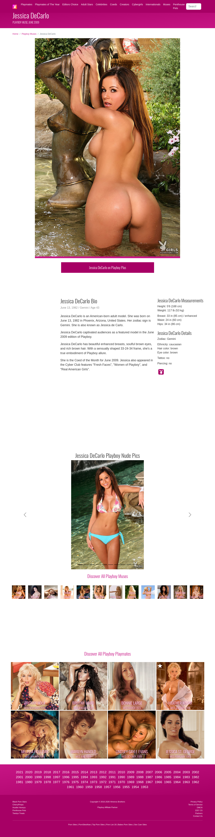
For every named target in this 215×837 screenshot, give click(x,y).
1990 (121, 777)
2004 (177, 772)
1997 (56, 777)
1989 (130, 777)
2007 (149, 772)
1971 (112, 782)
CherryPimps (18, 805)
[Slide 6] (110, 565)
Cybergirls (137, 4)
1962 (195, 782)
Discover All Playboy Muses (107, 576)
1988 (140, 777)
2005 (167, 772)
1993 (93, 777)
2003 (186, 772)
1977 (56, 782)
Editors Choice (70, 4)
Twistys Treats (19, 813)
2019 (38, 772)
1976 (65, 782)
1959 (89, 787)
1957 (107, 787)
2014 (84, 772)
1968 (140, 782)
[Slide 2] (86, 565)
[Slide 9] (129, 565)
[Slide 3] (92, 565)
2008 (140, 772)
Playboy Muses (29, 34)
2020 (29, 772)
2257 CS (199, 810)
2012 (103, 772)
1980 (29, 782)
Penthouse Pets (179, 6)
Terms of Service (195, 805)
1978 (47, 782)
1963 (186, 782)
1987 (149, 777)
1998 (47, 777)
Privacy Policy (197, 802)
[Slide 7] (116, 565)
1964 (177, 782)
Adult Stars (87, 4)
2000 (29, 777)
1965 (167, 782)
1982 (195, 777)
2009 (130, 772)
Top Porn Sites (98, 825)
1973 (93, 782)
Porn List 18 (111, 825)
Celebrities (101, 4)
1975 (75, 782)
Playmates (26, 4)
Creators (124, 4)
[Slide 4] (98, 565)
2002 (195, 772)
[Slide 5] (104, 565)
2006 (158, 772)
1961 (70, 787)
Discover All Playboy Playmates (107, 653)
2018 (47, 772)
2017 (56, 772)
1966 (158, 782)
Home (15, 34)
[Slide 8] (122, 565)
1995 (75, 777)
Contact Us (197, 816)
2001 (19, 777)
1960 (79, 787)
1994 (84, 777)
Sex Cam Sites (140, 825)
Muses (166, 4)
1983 (186, 777)
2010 (121, 772)
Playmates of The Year (47, 4)
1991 (112, 777)
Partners (198, 813)
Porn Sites (72, 825)
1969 (130, 782)
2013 (93, 772)
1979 (38, 782)
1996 (65, 777)
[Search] (193, 6)
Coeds (113, 4)
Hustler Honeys (19, 807)
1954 (135, 787)
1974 (84, 782)
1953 (144, 787)
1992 (103, 777)
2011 (112, 772)
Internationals (153, 4)
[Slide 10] (135, 565)
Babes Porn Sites (125, 825)
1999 (38, 777)
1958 (98, 787)
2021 (19, 772)
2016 (65, 772)
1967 (149, 782)
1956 (117, 787)
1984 (177, 777)
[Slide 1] (80, 565)
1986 (158, 777)
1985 (167, 777)
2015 (75, 772)
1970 (121, 782)
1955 (126, 787)
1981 (19, 782)
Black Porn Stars (20, 802)
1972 (103, 782)
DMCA (200, 807)
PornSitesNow (85, 825)
